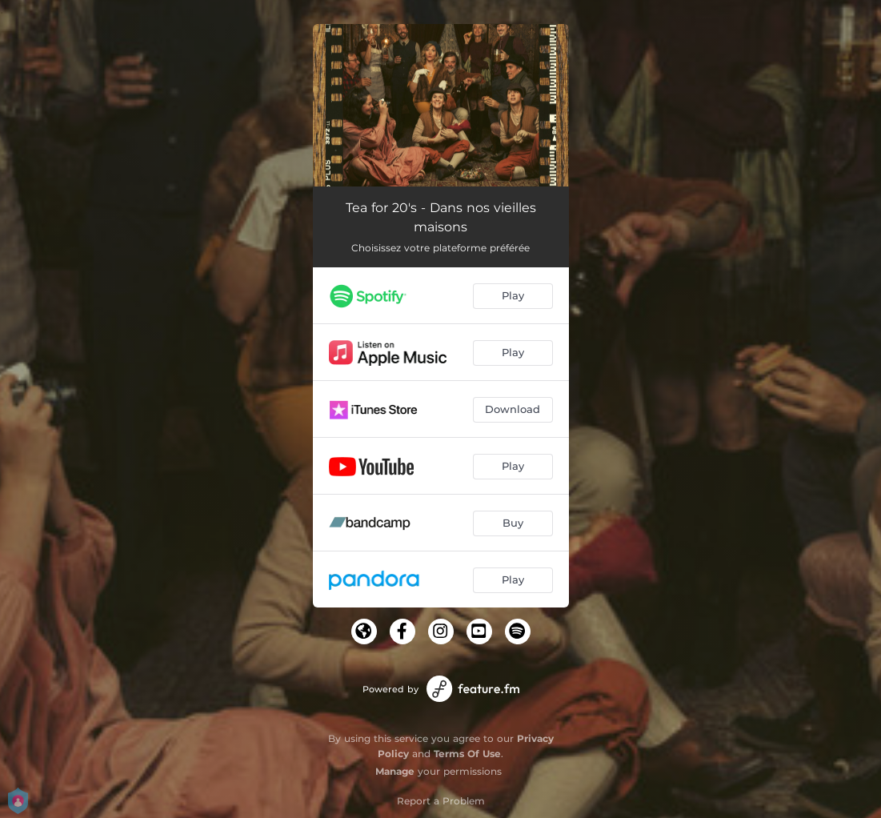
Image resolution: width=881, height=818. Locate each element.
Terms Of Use (467, 754)
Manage (394, 771)
